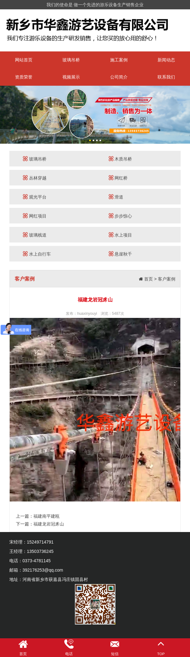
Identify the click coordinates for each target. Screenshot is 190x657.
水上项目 (120, 234)
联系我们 (166, 76)
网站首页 (23, 59)
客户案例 (166, 278)
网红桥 (118, 177)
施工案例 (119, 59)
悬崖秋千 (120, 254)
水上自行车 (37, 254)
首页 (148, 278)
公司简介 (119, 76)
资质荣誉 (23, 76)
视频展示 (71, 76)
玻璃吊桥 (71, 59)
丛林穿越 (34, 177)
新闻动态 (166, 59)
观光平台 (34, 196)
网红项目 (34, 215)
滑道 (116, 196)
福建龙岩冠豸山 (48, 523)
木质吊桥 (120, 158)
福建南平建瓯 (46, 516)
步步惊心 (120, 215)
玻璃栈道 (34, 234)
